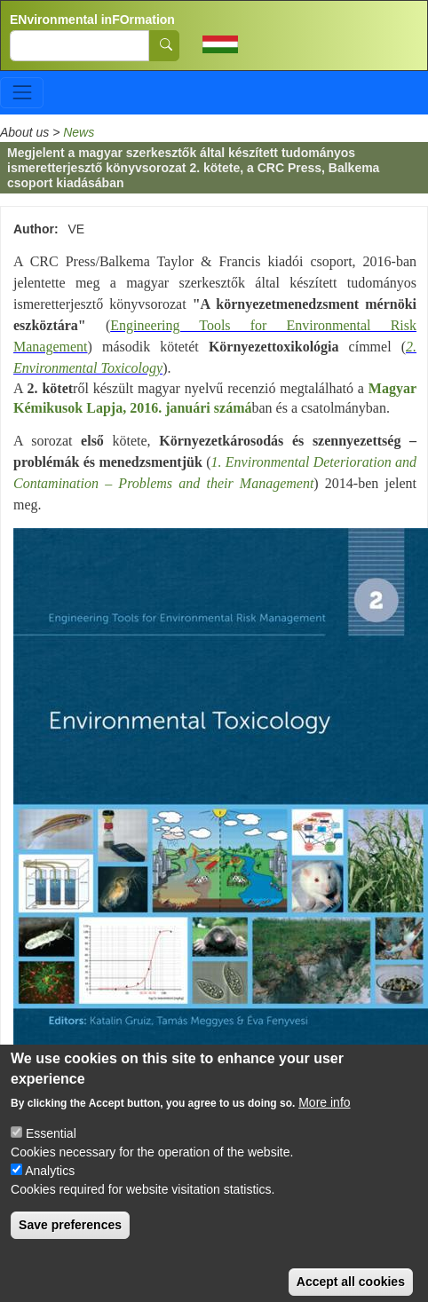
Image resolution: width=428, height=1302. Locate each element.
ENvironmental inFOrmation (92, 19)
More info (324, 1121)
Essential (51, 1152)
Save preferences (70, 1243)
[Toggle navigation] (22, 92)
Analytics (50, 1189)
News (78, 132)
